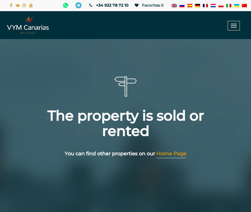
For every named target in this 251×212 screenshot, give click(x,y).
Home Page (171, 154)
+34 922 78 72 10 (108, 5)
